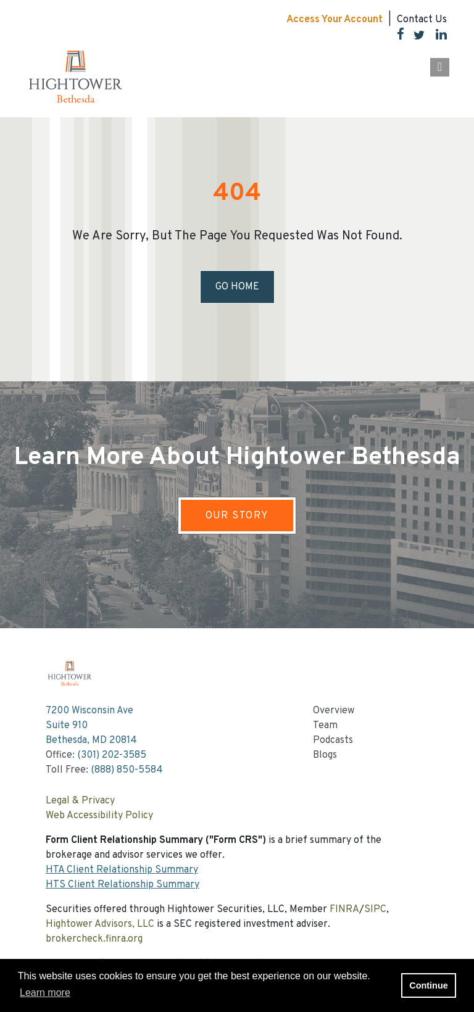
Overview (333, 711)
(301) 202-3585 (111, 755)
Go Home (237, 287)
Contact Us (422, 20)
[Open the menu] (440, 67)
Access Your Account (334, 20)
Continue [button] (428, 985)
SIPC (375, 909)
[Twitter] (414, 37)
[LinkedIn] (436, 37)
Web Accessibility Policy (99, 816)
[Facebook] (396, 37)
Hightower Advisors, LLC (100, 924)
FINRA (344, 909)
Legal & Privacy (80, 801)
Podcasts (333, 740)
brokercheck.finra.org (94, 939)
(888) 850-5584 (127, 770)
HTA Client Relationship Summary (122, 870)
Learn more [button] (45, 992)
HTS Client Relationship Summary (122, 885)
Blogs (325, 755)
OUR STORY (237, 516)
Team (325, 726)
